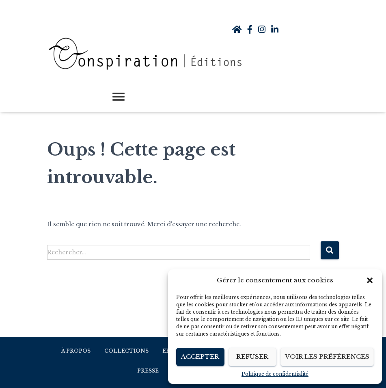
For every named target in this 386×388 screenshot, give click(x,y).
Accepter (200, 356)
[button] (370, 280)
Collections (126, 351)
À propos (76, 351)
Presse (148, 371)
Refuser (252, 356)
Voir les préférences (327, 356)
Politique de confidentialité (275, 374)
